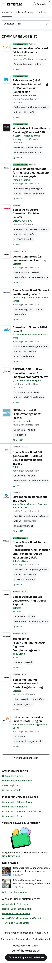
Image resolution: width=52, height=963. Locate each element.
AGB (46, 932)
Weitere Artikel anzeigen (14, 892)
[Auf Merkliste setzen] (18, 69)
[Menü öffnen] (4, 4)
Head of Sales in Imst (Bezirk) (17, 909)
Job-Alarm (44, 12)
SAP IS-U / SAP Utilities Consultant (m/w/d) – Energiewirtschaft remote (30, 373)
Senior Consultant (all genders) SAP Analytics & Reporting (29, 600)
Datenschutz (7, 939)
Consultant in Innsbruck (14, 806)
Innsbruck (19, 188)
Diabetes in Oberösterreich (16, 913)
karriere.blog (10, 862)
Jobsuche (7, 12)
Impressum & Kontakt (31, 932)
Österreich (19, 392)
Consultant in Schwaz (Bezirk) (17, 802)
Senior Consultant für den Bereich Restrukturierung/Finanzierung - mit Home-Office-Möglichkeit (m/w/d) (31, 549)
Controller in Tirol (11, 790)
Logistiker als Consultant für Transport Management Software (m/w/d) (31, 172)
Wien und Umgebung (29, 569)
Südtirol (30, 107)
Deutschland (32, 392)
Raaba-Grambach (38, 229)
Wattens (27, 64)
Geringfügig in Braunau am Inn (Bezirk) (21, 918)
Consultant (14, 36)
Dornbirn (18, 64)
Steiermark (19, 107)
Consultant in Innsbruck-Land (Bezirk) (21, 811)
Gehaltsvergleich (11, 856)
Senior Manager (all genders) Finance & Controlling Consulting (28, 683)
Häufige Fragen (11, 932)
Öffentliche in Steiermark (15, 904)
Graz (16, 516)
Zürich (17, 346)
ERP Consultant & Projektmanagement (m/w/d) (27, 413)
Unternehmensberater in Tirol (17, 780)
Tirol (35, 36)
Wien (37, 107)
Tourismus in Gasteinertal (15, 923)
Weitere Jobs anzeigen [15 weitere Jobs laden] (26, 758)
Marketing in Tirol (11, 785)
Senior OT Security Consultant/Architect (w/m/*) (27, 213)
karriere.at (33, 899)
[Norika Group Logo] (26, 951)
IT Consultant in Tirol (13, 776)
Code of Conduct (41, 939)
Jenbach (18, 662)
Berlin (40, 346)
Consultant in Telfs (12, 816)
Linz (27, 229)
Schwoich (19, 147)
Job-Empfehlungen (25, 12)
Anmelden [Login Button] (40, 4)
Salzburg (23, 309)
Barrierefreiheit (23, 939)
